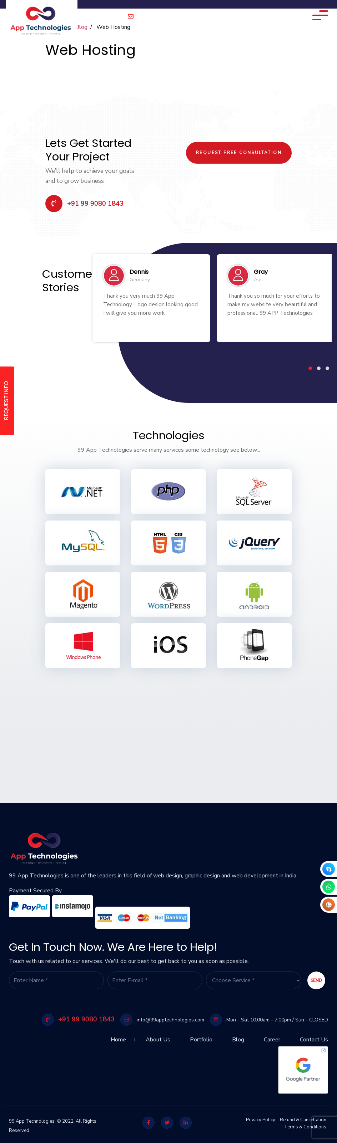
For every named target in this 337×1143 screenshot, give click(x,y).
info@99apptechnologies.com (169, 17)
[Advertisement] (168, 724)
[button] (310, 368)
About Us (158, 1037)
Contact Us (314, 1037)
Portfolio (201, 1037)
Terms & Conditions (305, 1127)
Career (272, 1037)
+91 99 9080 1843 (84, 203)
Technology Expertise (269, 16)
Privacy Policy (260, 1120)
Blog (238, 1037)
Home (118, 1037)
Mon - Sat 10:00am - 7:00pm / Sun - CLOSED (269, 1020)
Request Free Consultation (239, 152)
